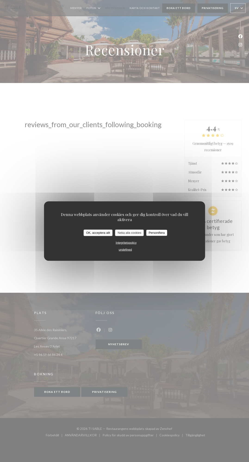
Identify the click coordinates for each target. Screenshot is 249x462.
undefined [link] (125, 249)
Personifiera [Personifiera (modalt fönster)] (157, 232)
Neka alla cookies (129, 232)
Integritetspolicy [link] (126, 242)
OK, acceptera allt (98, 232)
